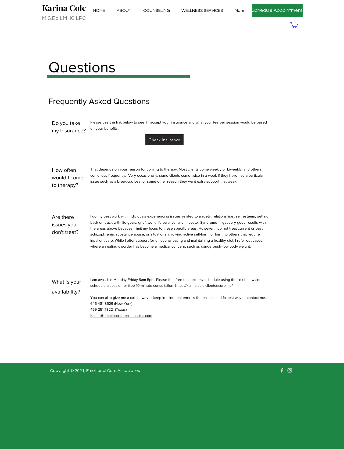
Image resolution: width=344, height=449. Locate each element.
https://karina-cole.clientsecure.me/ (204, 285)
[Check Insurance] (164, 139)
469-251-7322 (101, 309)
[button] (294, 24)
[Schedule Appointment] (277, 10)
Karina (55, 7)
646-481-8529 (101, 303)
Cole (77, 7)
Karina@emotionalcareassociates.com (121, 315)
